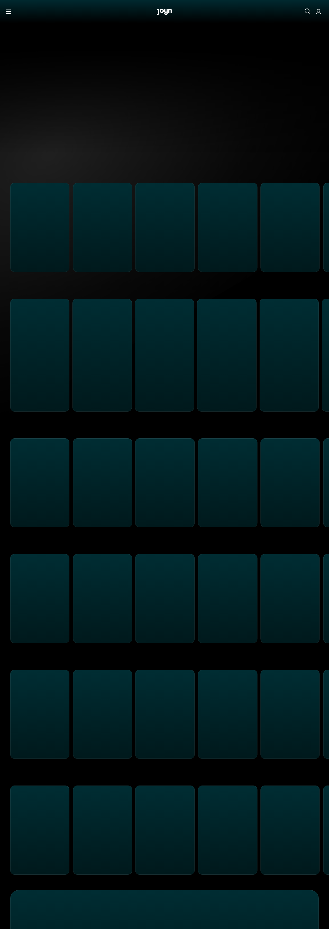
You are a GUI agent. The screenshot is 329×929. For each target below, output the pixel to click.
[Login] (318, 11)
